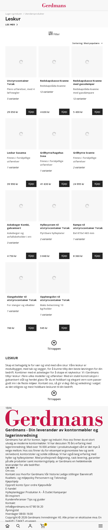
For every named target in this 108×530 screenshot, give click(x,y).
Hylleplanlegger (15, 492)
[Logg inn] (30, 525)
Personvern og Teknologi (51, 478)
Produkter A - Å (35, 492)
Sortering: (77, 43)
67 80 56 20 (36, 506)
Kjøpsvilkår (45, 485)
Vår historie (52, 474)
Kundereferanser (16, 499)
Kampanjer (60, 492)
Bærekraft (86, 474)
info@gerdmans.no (17, 506)
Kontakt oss (12, 474)
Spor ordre (30, 485)
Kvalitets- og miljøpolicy (19, 478)
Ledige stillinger (69, 474)
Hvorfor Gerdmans (32, 474)
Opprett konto (14, 485)
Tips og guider (36, 499)
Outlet (49, 492)
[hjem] (10, 526)
